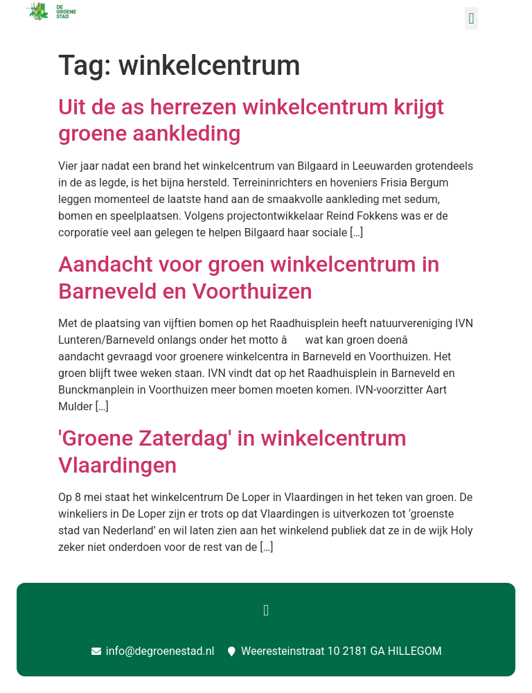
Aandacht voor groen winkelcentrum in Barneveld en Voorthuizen (249, 277)
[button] (471, 18)
